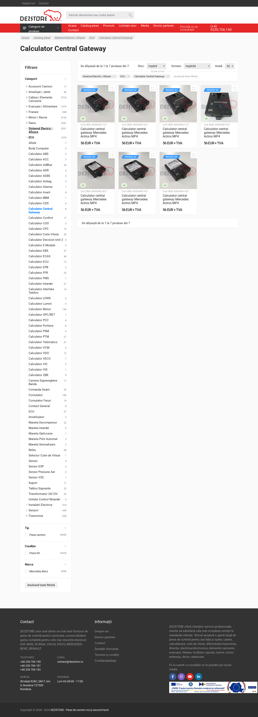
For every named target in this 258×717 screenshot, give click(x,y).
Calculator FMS (39, 278)
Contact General (39, 406)
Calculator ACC (39, 159)
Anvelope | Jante (39, 92)
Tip (45, 528)
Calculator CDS (39, 203)
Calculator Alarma (40, 187)
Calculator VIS (38, 369)
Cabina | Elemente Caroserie (40, 99)
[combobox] (156, 66)
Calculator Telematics (43, 342)
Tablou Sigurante (40, 488)
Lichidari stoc (128, 25)
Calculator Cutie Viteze (44, 234)
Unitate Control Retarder (44, 499)
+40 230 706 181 (30, 665)
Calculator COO (39, 223)
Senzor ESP (36, 466)
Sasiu (32, 123)
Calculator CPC (39, 229)
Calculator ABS (38, 154)
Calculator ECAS (39, 256)
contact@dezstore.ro (70, 661)
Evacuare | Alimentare (43, 106)
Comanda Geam (39, 389)
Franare (33, 112)
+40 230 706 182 (30, 669)
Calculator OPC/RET (42, 314)
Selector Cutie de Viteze (44, 455)
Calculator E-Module (42, 245)
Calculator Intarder (41, 283)
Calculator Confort (41, 218)
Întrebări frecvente (106, 649)
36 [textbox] (228, 66)
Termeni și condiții (107, 655)
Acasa (72, 25)
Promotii (108, 25)
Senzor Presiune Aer (42, 472)
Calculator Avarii (39, 192)
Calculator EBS (38, 251)
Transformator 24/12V (43, 494)
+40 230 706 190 (30, 661)
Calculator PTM (39, 336)
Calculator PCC (39, 320)
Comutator (36, 395)
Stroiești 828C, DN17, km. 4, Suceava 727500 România (35, 685)
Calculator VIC (38, 364)
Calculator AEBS (39, 176)
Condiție (45, 546)
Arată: (219, 66)
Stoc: (141, 66)
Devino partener (163, 25)
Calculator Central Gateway (41, 210)
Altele (32, 143)
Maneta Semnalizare (42, 444)
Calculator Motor (40, 309)
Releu (32, 450)
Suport (33, 483)
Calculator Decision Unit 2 (46, 240)
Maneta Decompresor (43, 422)
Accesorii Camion (40, 86)
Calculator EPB (38, 267)
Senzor (33, 461)
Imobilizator (36, 417)
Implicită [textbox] (190, 66)
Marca (45, 564)
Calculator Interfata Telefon (41, 290)
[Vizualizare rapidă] (111, 88)
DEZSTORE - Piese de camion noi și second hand (80, 710)
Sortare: (176, 66)
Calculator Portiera (41, 325)
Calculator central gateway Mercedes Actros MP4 (93, 132)
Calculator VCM (39, 347)
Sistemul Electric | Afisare (99, 76)
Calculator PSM (39, 331)
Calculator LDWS (40, 298)
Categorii (45, 79)
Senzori (33, 510)
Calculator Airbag (40, 181)
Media (145, 25)
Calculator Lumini (40, 303)
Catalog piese (90, 25)
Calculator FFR (38, 272)
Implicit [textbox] (152, 66)
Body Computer (39, 148)
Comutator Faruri (40, 400)
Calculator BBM (39, 198)
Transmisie (36, 516)
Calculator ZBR (38, 375)
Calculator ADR (39, 170)
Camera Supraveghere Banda (43, 382)
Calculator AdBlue (40, 165)
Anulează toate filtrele (41, 585)
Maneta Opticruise (41, 433)
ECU (31, 411)
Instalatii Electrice (40, 505)
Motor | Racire (38, 117)
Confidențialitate (105, 660)
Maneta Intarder (39, 428)
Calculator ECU (39, 262)
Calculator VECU (40, 358)
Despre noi (28, 3)
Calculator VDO (39, 353)
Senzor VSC (36, 477)
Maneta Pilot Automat (43, 439)
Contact (44, 3)
